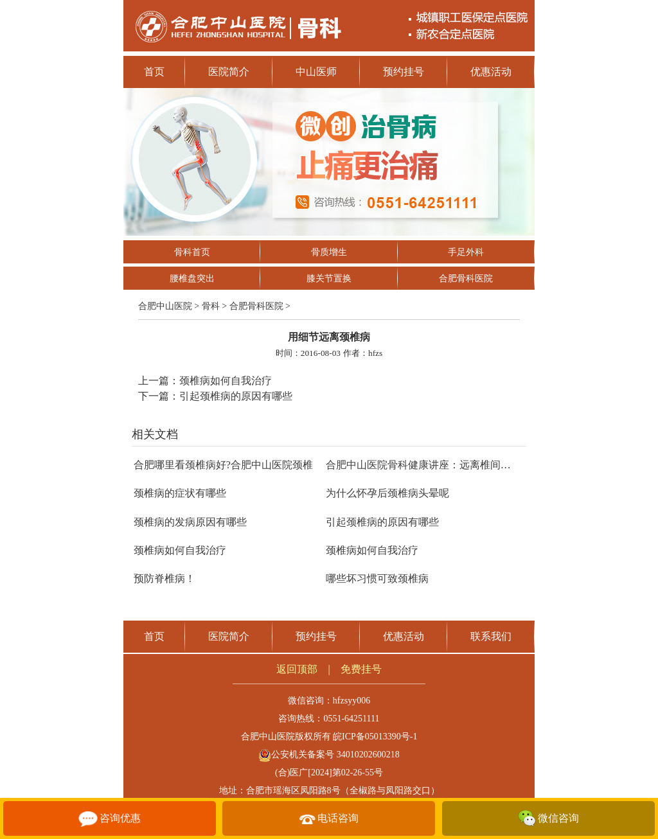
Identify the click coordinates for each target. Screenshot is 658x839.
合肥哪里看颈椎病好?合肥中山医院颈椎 (223, 464)
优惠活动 (490, 71)
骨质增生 (329, 252)
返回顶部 (296, 669)
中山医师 (316, 71)
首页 (154, 71)
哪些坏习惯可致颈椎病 (377, 578)
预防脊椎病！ (164, 578)
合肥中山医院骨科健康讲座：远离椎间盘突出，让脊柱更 (454, 464)
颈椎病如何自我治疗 (225, 380)
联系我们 (490, 636)
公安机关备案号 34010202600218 (329, 754)
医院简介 (228, 71)
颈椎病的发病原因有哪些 (190, 522)
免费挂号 (361, 669)
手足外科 (466, 252)
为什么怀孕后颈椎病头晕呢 (387, 493)
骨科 (211, 306)
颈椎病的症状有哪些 (180, 493)
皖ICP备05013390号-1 (375, 736)
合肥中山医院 (165, 306)
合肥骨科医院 (466, 278)
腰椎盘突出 (192, 278)
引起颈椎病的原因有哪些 (235, 396)
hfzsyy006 (351, 700)
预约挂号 (403, 71)
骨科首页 (192, 252)
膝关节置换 (329, 278)
